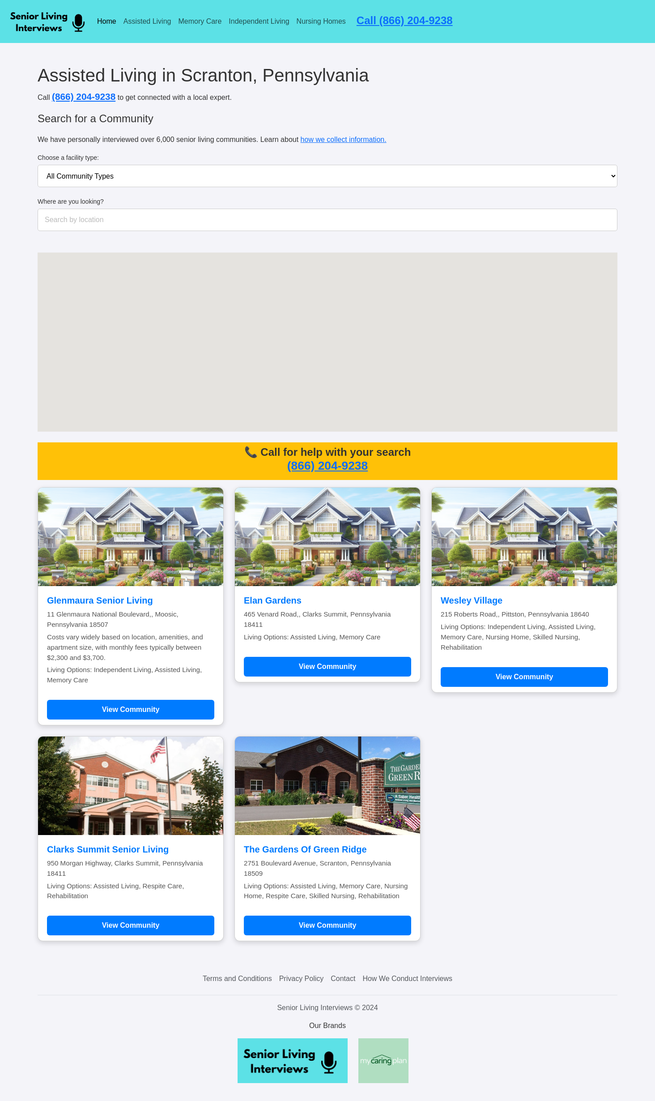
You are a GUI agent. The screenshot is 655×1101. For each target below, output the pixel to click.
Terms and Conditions (237, 978)
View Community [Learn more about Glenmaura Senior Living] (131, 709)
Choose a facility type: (68, 157)
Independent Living (259, 21)
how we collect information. (344, 139)
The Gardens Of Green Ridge (305, 849)
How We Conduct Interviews (407, 978)
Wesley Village (471, 600)
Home (106, 21)
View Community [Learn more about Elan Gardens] (328, 666)
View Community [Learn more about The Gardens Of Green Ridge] (328, 925)
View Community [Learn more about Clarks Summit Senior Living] (131, 925)
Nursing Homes (321, 21)
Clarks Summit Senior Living (108, 849)
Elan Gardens (273, 600)
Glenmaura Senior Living (100, 600)
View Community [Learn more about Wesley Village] (524, 677)
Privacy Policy (301, 978)
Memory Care (199, 21)
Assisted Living (147, 21)
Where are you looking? (71, 201)
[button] (342, 347)
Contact (343, 978)
